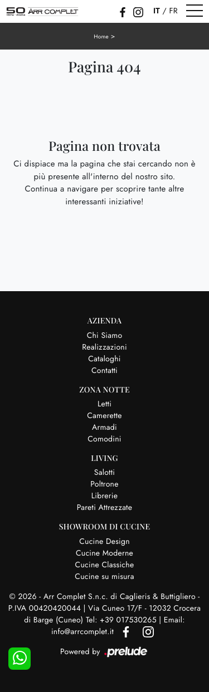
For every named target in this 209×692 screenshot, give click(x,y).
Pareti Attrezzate (104, 507)
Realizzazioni (104, 347)
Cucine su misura (104, 576)
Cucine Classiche (104, 565)
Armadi (104, 427)
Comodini (104, 439)
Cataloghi (104, 359)
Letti (104, 404)
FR (173, 11)
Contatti (104, 370)
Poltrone (104, 484)
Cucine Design (104, 541)
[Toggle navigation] (194, 11)
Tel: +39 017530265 (122, 620)
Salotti (104, 472)
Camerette (104, 415)
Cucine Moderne (104, 553)
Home (101, 36)
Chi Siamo (105, 335)
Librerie (104, 496)
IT (156, 11)
